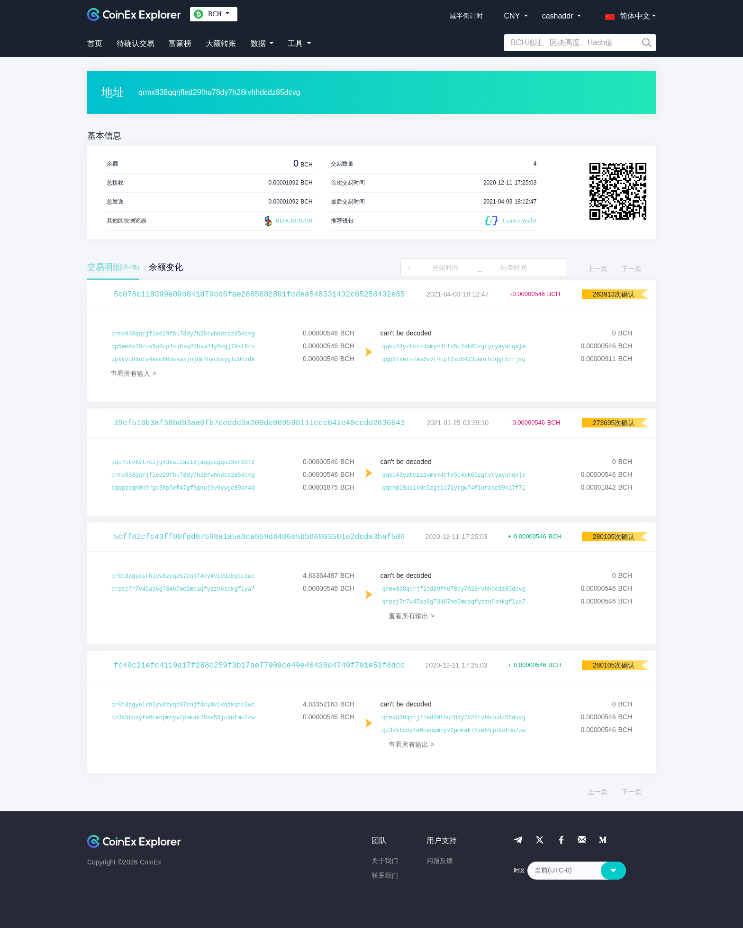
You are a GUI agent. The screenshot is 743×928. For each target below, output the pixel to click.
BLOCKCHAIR (288, 221)
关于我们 (385, 860)
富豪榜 (180, 43)
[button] (625, 14)
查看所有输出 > (412, 616)
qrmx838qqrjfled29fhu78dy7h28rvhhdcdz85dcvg (182, 334)
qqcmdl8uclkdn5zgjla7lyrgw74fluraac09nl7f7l (454, 488)
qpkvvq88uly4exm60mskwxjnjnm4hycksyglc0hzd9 (182, 359)
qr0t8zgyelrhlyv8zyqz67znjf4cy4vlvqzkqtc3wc (182, 576)
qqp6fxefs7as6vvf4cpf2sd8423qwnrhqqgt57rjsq (454, 359)
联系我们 (385, 875)
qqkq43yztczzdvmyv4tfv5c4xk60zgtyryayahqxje (454, 346)
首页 (94, 43)
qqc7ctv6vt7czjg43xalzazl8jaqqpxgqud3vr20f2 (182, 462)
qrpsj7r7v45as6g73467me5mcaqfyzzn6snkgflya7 (182, 589)
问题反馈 (439, 860)
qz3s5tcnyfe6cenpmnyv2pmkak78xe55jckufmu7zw (182, 718)
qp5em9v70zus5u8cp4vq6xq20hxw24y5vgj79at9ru (182, 346)
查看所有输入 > (133, 373)
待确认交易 (135, 43)
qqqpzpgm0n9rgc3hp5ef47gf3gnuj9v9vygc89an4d (182, 488)
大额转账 (221, 43)
